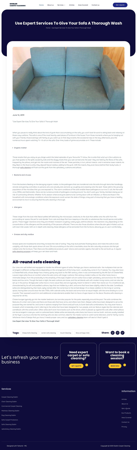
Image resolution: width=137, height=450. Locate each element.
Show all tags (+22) (82, 333)
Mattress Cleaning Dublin (10, 411)
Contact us (95, 5)
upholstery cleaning (75, 317)
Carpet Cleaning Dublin (10, 397)
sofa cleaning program (22, 251)
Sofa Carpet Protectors (10, 420)
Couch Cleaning (65, 333)
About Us (125, 404)
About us (50, 5)
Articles (71, 5)
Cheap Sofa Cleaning (29, 333)
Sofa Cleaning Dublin (9, 424)
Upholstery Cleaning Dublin (11, 429)
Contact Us (125, 422)
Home (41, 5)
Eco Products (126, 413)
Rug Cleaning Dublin (9, 415)
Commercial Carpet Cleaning (12, 406)
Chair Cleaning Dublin (9, 401)
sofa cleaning (25, 167)
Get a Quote (126, 408)
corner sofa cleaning (48, 333)
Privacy (124, 427)
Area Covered (83, 5)
